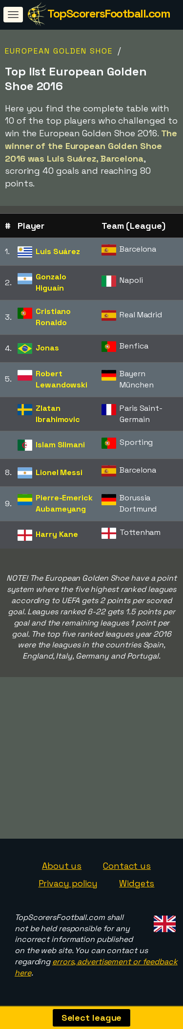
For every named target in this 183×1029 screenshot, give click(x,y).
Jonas (47, 348)
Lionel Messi (59, 472)
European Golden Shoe (59, 51)
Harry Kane (57, 534)
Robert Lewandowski (61, 379)
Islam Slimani (60, 445)
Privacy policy (68, 883)
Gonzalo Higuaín (51, 282)
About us (61, 865)
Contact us (127, 865)
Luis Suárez (58, 251)
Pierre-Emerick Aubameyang (64, 503)
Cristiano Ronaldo (53, 317)
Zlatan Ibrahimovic (58, 413)
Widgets (136, 883)
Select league (91, 1017)
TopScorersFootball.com (108, 13)
